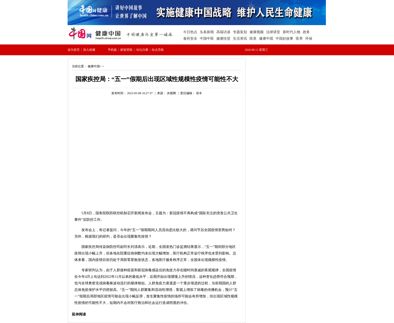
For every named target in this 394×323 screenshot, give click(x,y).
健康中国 (94, 66)
